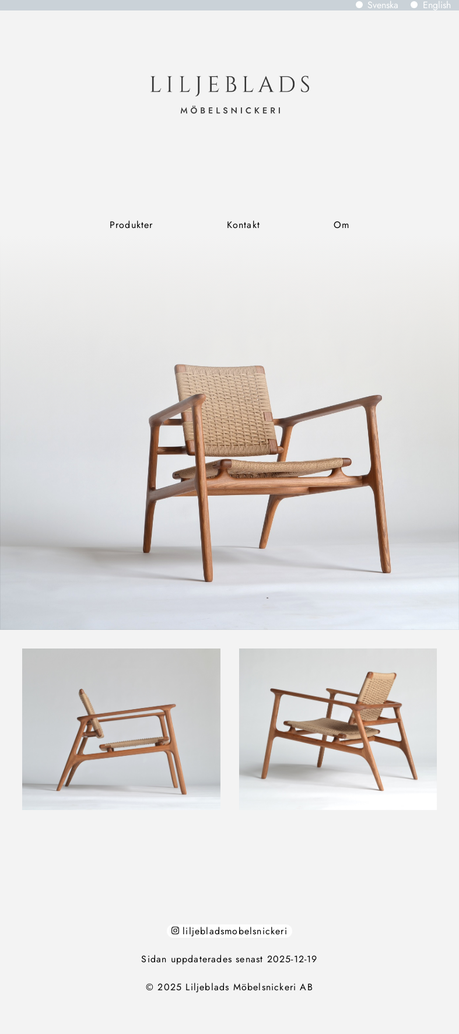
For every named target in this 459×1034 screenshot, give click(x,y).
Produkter (131, 225)
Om (341, 225)
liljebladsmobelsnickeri (229, 931)
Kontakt (243, 225)
